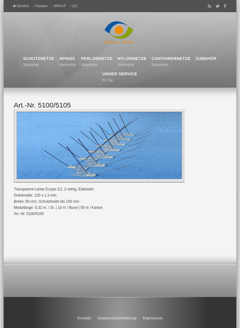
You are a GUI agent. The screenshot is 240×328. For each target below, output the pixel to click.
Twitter (216, 6)
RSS (208, 6)
